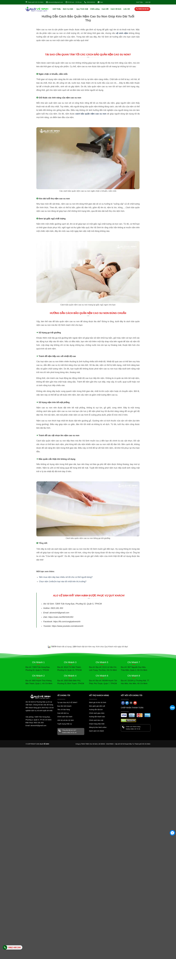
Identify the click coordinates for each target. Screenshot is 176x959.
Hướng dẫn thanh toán (97, 717)
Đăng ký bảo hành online (98, 727)
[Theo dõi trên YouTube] (135, 703)
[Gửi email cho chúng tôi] (131, 703)
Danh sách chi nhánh (96, 731)
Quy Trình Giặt (82, 9)
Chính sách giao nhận (96, 713)
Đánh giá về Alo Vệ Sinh (97, 702)
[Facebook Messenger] (172, 833)
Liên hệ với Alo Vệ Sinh (65, 720)
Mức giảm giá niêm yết (97, 706)
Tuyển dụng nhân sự (64, 724)
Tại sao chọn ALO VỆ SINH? (67, 702)
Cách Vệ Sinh (116, 9)
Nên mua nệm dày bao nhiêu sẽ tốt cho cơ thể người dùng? (65, 577)
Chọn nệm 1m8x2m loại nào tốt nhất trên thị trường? (62, 581)
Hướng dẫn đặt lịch (96, 709)
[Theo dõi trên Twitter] (127, 703)
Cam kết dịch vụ (63, 713)
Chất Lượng (95, 9)
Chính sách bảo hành (64, 717)
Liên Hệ (147, 2)
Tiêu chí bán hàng (63, 709)
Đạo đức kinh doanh (64, 706)
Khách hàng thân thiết (96, 724)
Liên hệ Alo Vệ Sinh (12, 948)
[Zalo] (172, 708)
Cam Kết (105, 9)
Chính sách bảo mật (96, 720)
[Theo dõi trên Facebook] (123, 703)
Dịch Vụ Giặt (68, 9)
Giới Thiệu (139, 2)
